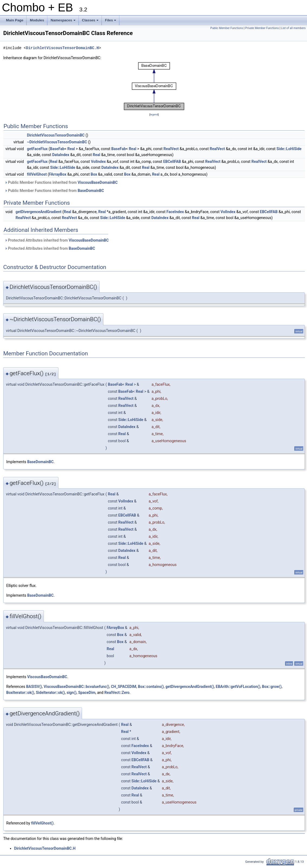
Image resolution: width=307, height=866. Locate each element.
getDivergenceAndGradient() (189, 686)
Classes (90, 21)
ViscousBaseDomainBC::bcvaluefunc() (76, 686)
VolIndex (98, 161)
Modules (37, 20)
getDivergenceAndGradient (38, 212)
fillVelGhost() (42, 823)
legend (154, 114)
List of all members (293, 28)
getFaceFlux (37, 149)
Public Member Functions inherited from (61, 182)
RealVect (171, 149)
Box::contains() (151, 686)
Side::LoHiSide (289, 149)
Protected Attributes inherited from (57, 240)
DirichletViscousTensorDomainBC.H (62, 47)
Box (94, 174)
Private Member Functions (262, 28)
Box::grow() (272, 686)
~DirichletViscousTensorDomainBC (57, 142)
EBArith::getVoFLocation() (238, 686)
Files (111, 21)
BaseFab (57, 149)
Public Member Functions (226, 28)
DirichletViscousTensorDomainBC (56, 135)
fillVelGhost (37, 174)
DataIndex (60, 155)
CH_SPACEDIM (123, 686)
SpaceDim (87, 692)
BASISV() (34, 686)
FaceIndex (175, 212)
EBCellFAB (172, 161)
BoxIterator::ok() (20, 692)
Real (71, 149)
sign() (72, 692)
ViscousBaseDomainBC (98, 182)
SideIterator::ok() (50, 692)
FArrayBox (57, 174)
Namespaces (63, 21)
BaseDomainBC (91, 190)
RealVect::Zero (116, 692)
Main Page (14, 20)
